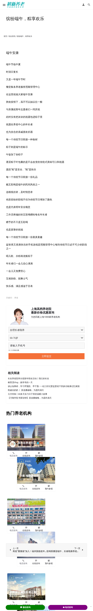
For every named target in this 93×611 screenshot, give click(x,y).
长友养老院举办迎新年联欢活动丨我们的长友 (28, 378)
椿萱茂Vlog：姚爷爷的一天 (20, 382)
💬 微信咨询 (25, 607)
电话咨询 (13, 456)
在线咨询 (26, 456)
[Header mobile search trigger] (89, 4)
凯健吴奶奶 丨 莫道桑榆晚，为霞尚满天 (26, 390)
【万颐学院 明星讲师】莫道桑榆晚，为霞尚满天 (30, 398)
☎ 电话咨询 (68, 607)
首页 (5, 36)
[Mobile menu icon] (4, 5)
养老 (16, 298)
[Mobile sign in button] (83, 4)
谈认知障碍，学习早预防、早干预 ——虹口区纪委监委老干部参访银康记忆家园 (44, 386)
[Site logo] (16, 5)
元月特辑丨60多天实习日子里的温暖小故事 (27, 394)
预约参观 (39, 456)
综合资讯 (12, 36)
